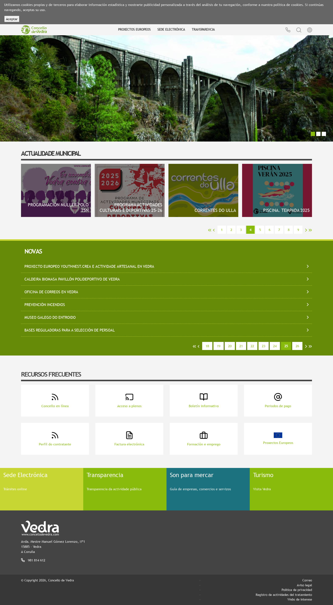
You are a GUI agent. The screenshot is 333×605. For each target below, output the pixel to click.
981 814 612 (36, 560)
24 (275, 346)
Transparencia (203, 29)
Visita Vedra (262, 489)
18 (207, 346)
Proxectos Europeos (134, 29)
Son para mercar (191, 475)
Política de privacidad (297, 590)
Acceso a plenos (129, 400)
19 (218, 346)
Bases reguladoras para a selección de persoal (69, 330)
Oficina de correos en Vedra (51, 291)
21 (241, 346)
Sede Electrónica (171, 29)
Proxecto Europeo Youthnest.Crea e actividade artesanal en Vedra (89, 266)
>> (310, 230)
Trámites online (15, 489)
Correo (307, 580)
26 (297, 346)
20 (229, 346)
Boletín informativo (204, 400)
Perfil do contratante (55, 438)
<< (209, 230)
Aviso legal (304, 585)
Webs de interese (300, 599)
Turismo (263, 475)
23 (263, 346)
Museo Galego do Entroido (50, 317)
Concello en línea (55, 400)
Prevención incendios (44, 304)
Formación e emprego (203, 438)
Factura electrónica (129, 438)
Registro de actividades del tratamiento (284, 594)
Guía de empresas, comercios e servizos (200, 489)
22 (252, 346)
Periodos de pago (278, 400)
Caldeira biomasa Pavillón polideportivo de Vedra (72, 279)
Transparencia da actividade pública (114, 489)
